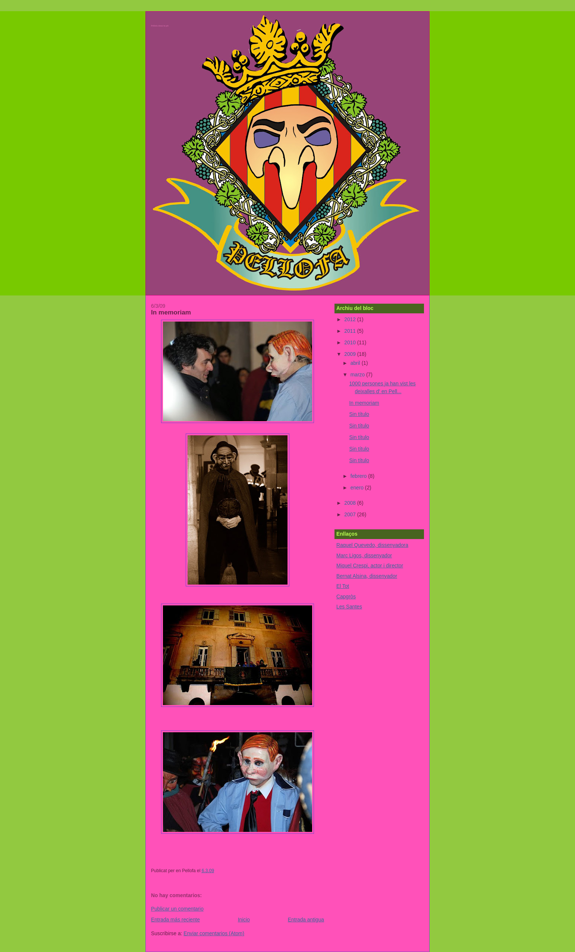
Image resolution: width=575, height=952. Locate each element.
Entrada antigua (306, 920)
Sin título (359, 414)
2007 (350, 514)
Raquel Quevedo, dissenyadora (372, 545)
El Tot (342, 586)
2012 (350, 319)
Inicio (244, 920)
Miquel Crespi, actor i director (369, 566)
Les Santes (349, 607)
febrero (359, 476)
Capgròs (346, 596)
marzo (358, 375)
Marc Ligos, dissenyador (364, 555)
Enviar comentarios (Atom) (213, 933)
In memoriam (171, 312)
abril (356, 363)
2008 (350, 503)
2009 (350, 354)
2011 (350, 331)
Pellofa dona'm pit (160, 26)
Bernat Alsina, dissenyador (366, 576)
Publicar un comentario (177, 909)
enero (358, 488)
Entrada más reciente (175, 920)
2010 (350, 342)
